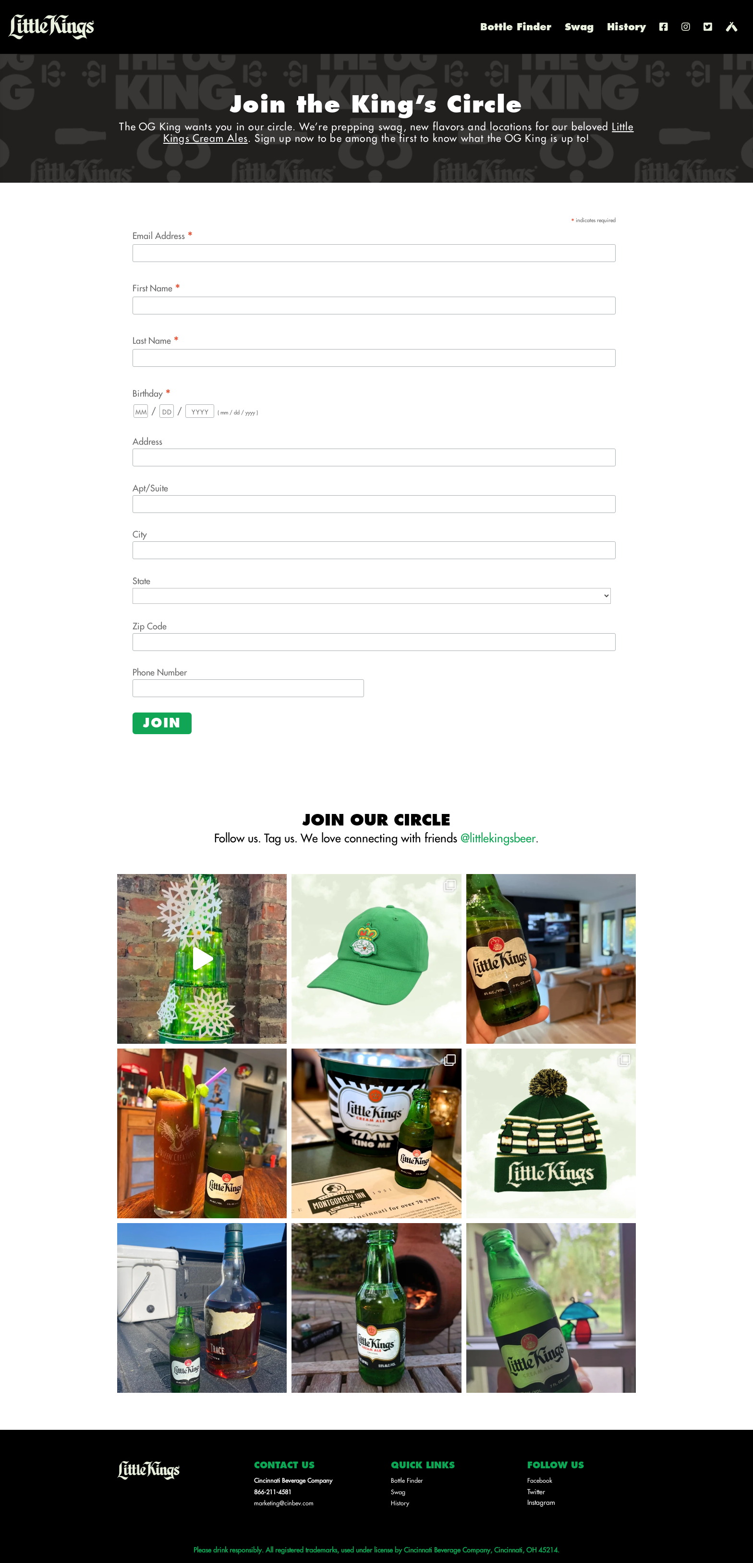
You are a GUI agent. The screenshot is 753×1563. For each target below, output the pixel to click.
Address (147, 441)
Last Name (156, 340)
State (141, 581)
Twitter (536, 1491)
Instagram (541, 1502)
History (626, 29)
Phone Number (160, 672)
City (140, 534)
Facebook (539, 1480)
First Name (157, 287)
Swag (579, 29)
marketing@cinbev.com (284, 1503)
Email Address (163, 235)
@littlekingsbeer (498, 837)
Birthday (152, 392)
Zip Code (150, 626)
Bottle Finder (515, 29)
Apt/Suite (150, 488)
